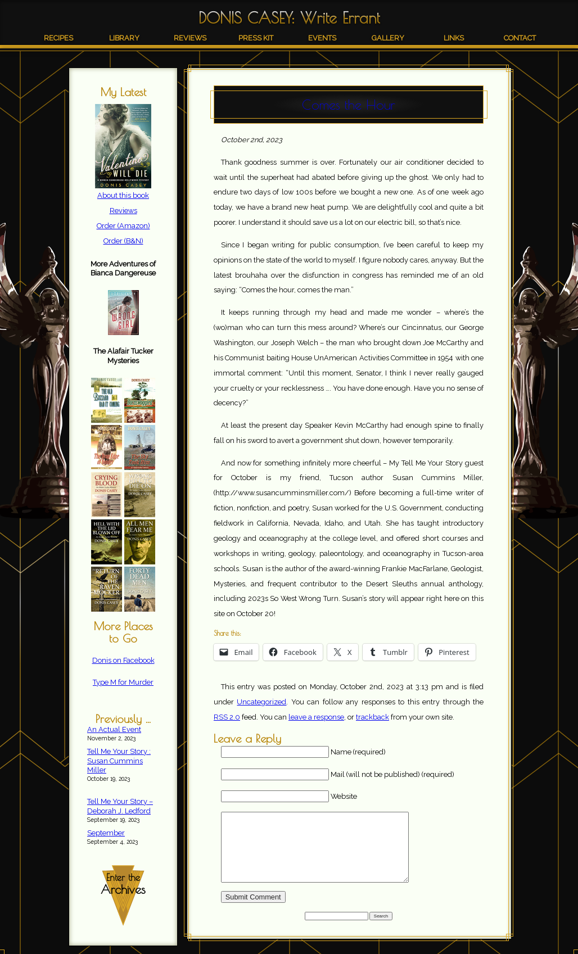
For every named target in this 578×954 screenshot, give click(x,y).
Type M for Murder (123, 682)
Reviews (190, 38)
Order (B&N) (123, 241)
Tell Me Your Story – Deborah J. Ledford (120, 806)
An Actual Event (114, 729)
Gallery (388, 38)
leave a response (316, 717)
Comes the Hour (348, 104)
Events (322, 38)
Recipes (58, 38)
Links (454, 38)
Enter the (123, 884)
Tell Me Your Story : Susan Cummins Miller (119, 760)
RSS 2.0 (227, 717)
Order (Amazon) (123, 225)
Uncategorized (261, 702)
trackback (372, 717)
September (106, 833)
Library (124, 38)
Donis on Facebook (123, 660)
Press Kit (255, 38)
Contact (520, 38)
